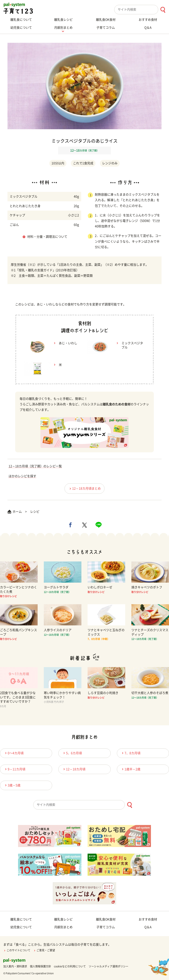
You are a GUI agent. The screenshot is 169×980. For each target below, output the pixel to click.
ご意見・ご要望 (44, 950)
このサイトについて (16, 950)
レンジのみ (110, 163)
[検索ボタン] (163, 10)
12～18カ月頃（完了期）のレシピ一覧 (35, 466)
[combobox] (141, 9)
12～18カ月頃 (73, 769)
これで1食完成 (83, 163)
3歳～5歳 (12, 785)
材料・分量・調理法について (47, 236)
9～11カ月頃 (14, 769)
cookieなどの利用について (70, 966)
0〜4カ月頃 (14, 753)
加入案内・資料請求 (15, 966)
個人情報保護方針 (40, 966)
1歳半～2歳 (130, 769)
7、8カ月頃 (130, 753)
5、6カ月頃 (72, 753)
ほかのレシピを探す (22, 476)
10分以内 (57, 163)
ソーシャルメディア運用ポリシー (108, 966)
